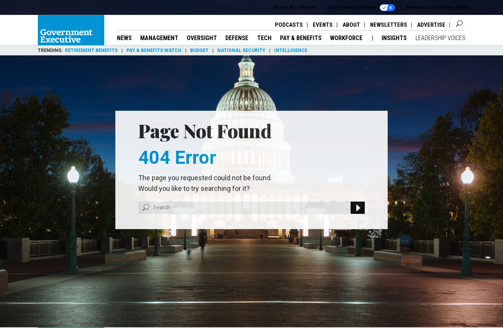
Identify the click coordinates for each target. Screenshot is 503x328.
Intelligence (290, 50)
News (124, 38)
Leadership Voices (441, 38)
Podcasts (289, 24)
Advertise (431, 24)
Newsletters (388, 24)
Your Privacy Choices (361, 7)
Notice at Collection (295, 7)
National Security (241, 50)
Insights (394, 38)
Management (159, 38)
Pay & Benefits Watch (153, 50)
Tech (264, 38)
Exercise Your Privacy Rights (437, 7)
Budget (199, 50)
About (351, 24)
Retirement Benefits (91, 50)
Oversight (202, 38)
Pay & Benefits (301, 38)
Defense (236, 38)
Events (323, 24)
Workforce (347, 38)
